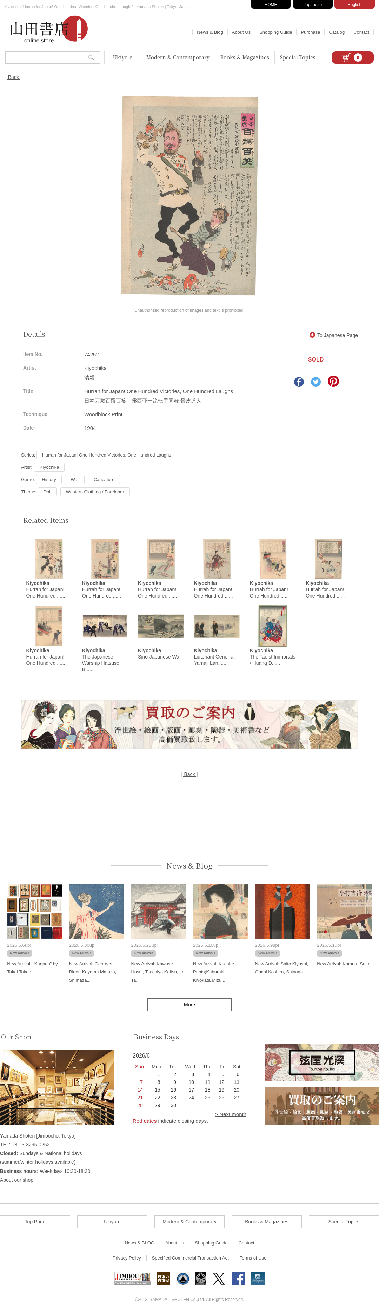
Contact (361, 32)
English (354, 4)
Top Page (35, 1221)
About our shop (16, 1180)
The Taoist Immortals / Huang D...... (272, 657)
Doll (47, 491)
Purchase (310, 32)
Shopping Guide (275, 32)
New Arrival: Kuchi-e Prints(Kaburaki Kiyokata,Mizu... (213, 972)
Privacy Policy (127, 1258)
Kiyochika (49, 467)
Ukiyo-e (122, 57)
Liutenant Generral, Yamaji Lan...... (215, 657)
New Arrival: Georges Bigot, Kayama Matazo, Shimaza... (92, 972)
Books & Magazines (244, 57)
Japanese (313, 4)
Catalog (337, 32)
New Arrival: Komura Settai (344, 963)
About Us (241, 32)
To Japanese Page (334, 335)
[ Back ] (13, 77)
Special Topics (297, 57)
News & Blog (210, 32)
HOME (271, 4)
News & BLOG (139, 1243)
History (49, 479)
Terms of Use (253, 1258)
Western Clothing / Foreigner (95, 491)
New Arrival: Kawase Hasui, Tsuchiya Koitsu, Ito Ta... (157, 972)
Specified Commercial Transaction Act (190, 1258)
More (189, 1004)
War (75, 479)
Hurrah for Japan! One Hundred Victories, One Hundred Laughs (106, 455)
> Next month (230, 1114)
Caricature (103, 479)
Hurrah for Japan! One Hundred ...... (45, 589)
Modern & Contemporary (178, 57)
